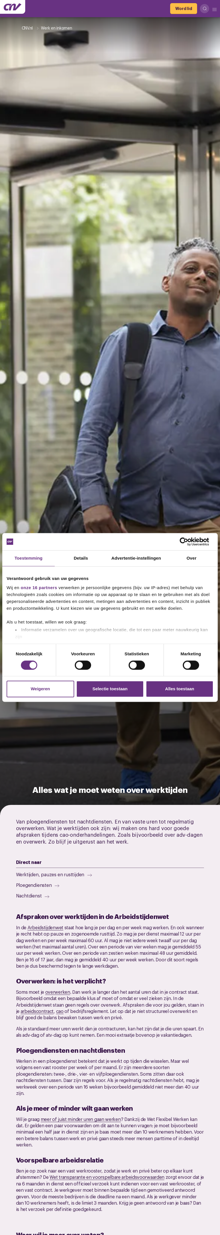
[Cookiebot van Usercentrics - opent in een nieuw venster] (188, 541)
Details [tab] (81, 558)
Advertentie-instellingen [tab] (136, 558)
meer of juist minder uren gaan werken (81, 1119)
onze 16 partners (39, 587)
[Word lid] (183, 8)
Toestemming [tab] (29, 558)
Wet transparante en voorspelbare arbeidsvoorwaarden (107, 1177)
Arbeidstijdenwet (45, 927)
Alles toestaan (179, 689)
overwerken (57, 992)
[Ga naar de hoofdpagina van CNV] (12, 7)
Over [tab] (191, 558)
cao (60, 1011)
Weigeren (40, 689)
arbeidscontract (37, 1011)
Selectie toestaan (110, 689)
